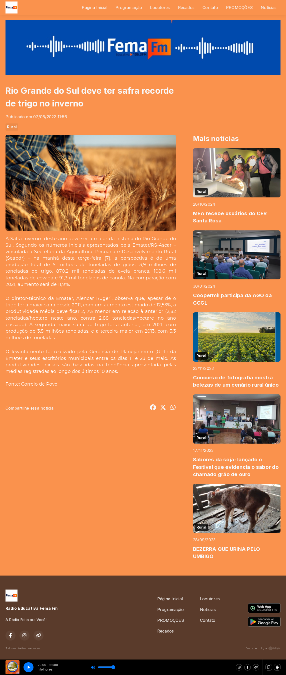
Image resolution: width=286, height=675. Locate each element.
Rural (12, 127)
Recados (186, 7)
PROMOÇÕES (239, 7)
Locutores (160, 7)
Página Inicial (94, 7)
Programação (129, 7)
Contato (210, 7)
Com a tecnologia (263, 648)
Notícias (268, 7)
